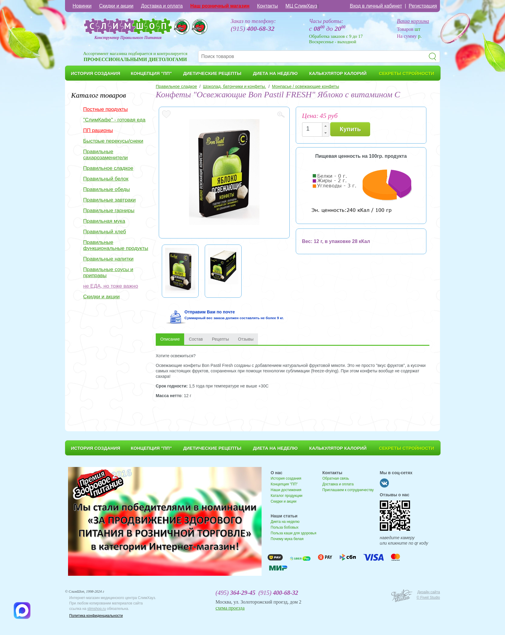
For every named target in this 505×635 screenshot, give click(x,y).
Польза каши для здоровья (293, 533)
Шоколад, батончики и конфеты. (234, 86)
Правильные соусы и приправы (108, 272)
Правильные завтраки (109, 200)
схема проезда (230, 608)
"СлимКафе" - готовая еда (114, 120)
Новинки (82, 5)
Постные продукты (105, 109)
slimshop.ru (96, 609)
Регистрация (423, 5)
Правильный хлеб (104, 232)
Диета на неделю (285, 522)
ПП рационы (98, 130)
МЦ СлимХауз (301, 5)
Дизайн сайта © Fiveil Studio (428, 595)
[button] (325, 126)
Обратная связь (335, 478)
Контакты (267, 5)
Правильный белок (106, 179)
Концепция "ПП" (284, 484)
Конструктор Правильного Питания (127, 37)
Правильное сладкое (108, 168)
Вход (376, 5)
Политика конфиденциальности (96, 616)
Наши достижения (286, 490)
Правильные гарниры (109, 210)
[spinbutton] (314, 128)
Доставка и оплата (162, 5)
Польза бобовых (284, 527)
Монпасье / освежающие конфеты (305, 86)
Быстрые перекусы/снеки (113, 141)
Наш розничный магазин (219, 5)
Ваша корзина (413, 21)
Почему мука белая (287, 539)
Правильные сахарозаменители (105, 154)
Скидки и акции (116, 5)
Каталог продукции (286, 496)
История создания (286, 478)
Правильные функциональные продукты (115, 245)
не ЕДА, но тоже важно (110, 286)
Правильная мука (104, 221)
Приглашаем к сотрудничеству (348, 490)
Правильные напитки (108, 259)
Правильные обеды (106, 189)
